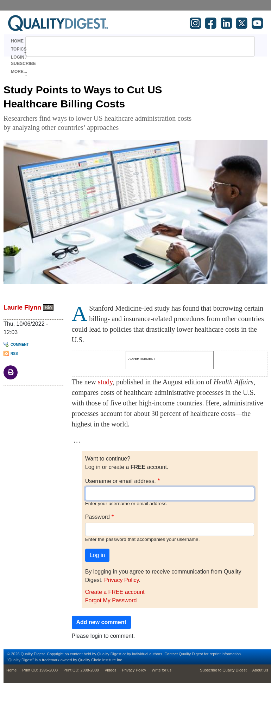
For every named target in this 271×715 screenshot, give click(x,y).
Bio (48, 307)
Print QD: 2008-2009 (81, 670)
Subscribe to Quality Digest (223, 670)
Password (97, 517)
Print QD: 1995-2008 (40, 670)
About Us (260, 670)
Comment (20, 344)
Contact (171, 654)
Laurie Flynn (22, 307)
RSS (14, 354)
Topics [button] (18, 49)
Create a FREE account (115, 592)
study (105, 382)
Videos (110, 670)
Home (17, 41)
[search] (131, 46)
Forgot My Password (111, 600)
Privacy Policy (121, 580)
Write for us (161, 670)
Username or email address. (120, 481)
